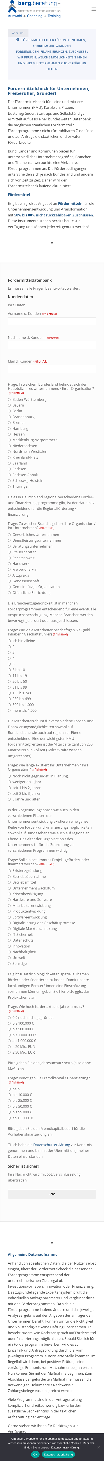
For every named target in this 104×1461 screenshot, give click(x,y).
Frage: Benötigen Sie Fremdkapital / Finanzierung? (49, 1080)
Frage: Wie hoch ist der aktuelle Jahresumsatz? (46, 1009)
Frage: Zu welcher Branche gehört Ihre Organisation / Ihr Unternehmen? (51, 526)
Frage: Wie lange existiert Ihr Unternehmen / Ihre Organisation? (48, 767)
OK (35, 1454)
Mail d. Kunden (28, 361)
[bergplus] (43, 9)
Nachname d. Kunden (34, 338)
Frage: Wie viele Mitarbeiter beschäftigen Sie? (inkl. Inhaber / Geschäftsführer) (49, 632)
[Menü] (94, 9)
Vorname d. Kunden (32, 314)
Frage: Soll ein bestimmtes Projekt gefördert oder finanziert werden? (48, 862)
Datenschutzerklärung (51, 1144)
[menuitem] (94, 9)
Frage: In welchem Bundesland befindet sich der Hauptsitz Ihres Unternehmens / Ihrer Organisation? (51, 388)
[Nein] (98, 1447)
